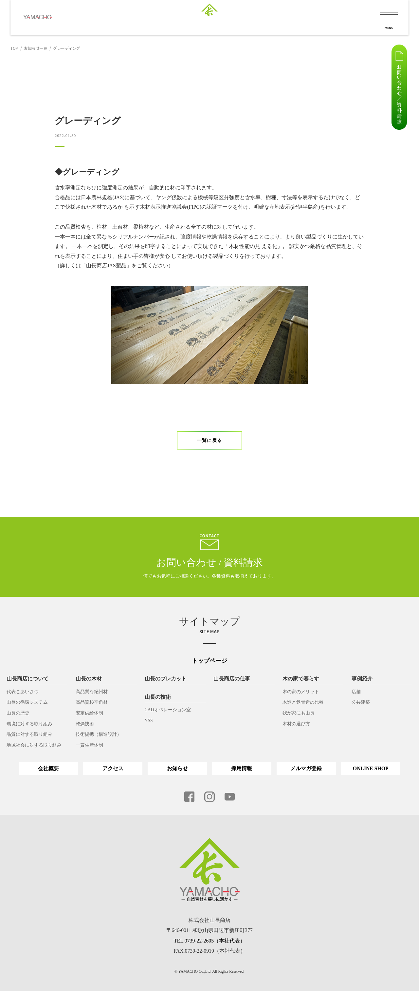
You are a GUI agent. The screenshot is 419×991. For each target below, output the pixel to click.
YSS (149, 720)
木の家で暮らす (300, 678)
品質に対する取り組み (29, 734)
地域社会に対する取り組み (34, 745)
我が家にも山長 (298, 713)
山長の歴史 (18, 713)
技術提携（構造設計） (98, 734)
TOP (14, 48)
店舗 (356, 691)
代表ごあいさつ (23, 691)
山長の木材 (89, 678)
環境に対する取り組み (29, 723)
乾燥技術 (85, 723)
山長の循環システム (27, 702)
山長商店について (27, 678)
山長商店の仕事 (231, 678)
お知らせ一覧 (35, 48)
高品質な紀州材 (92, 691)
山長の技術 (158, 697)
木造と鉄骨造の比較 (303, 702)
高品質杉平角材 (92, 702)
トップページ (209, 660)
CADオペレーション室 (168, 709)
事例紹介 (362, 678)
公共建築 (361, 702)
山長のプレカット (166, 678)
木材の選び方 (296, 723)
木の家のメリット (300, 691)
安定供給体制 (89, 713)
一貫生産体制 (89, 745)
